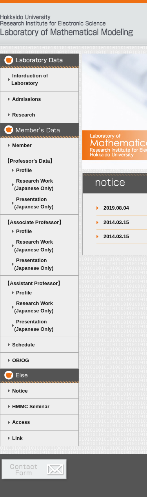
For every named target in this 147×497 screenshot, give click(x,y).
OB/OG (20, 360)
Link (17, 438)
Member (22, 145)
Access (21, 422)
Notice (20, 391)
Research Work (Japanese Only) (28, 184)
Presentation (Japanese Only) (28, 203)
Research (23, 115)
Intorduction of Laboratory (26, 79)
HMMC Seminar (30, 406)
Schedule (23, 345)
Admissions (26, 99)
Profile (24, 170)
